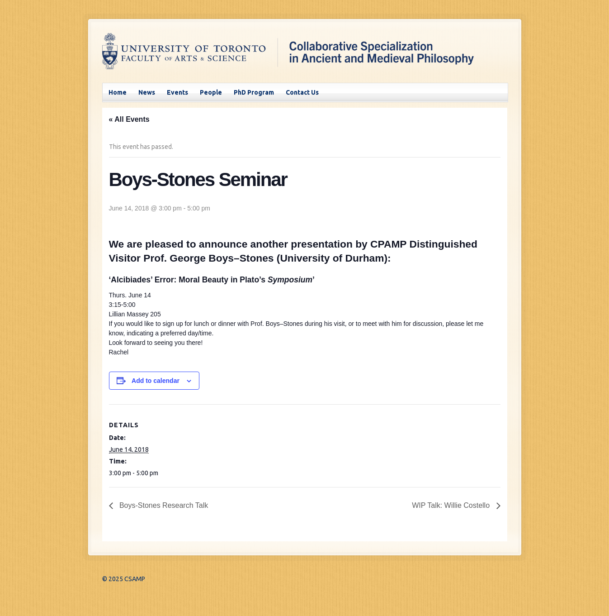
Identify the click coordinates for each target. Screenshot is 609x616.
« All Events (129, 119)
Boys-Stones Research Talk (163, 505)
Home (118, 92)
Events (177, 92)
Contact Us (302, 92)
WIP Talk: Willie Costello (451, 505)
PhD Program (254, 92)
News (146, 92)
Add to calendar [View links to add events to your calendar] (155, 380)
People (211, 92)
